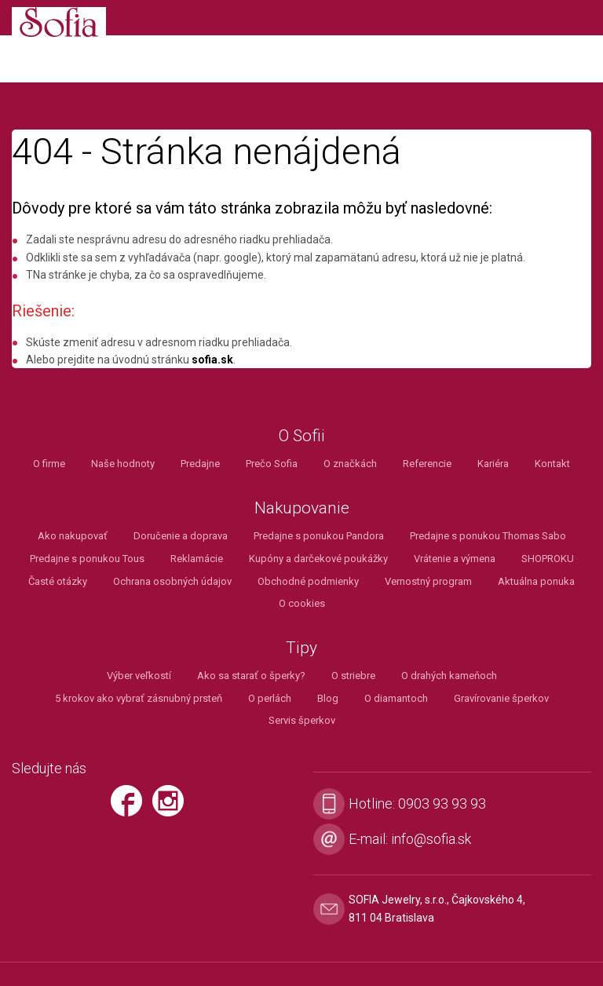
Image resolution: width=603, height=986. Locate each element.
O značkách (350, 463)
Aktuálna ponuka (536, 581)
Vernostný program (428, 581)
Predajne (200, 463)
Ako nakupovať (73, 536)
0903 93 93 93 (442, 803)
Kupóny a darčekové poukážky (318, 558)
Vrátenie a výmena (454, 558)
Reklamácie (196, 558)
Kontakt (552, 463)
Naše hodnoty (123, 463)
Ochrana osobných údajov (172, 581)
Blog (327, 698)
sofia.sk (212, 359)
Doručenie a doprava (180, 536)
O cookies (302, 603)
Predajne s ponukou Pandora (319, 536)
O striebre (353, 675)
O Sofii (302, 436)
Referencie (427, 463)
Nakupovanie (301, 508)
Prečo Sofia (272, 463)
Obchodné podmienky (308, 581)
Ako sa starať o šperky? (251, 675)
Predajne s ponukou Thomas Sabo (488, 536)
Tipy (301, 648)
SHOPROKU (547, 558)
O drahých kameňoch (449, 675)
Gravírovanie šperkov (501, 698)
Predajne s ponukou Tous (87, 558)
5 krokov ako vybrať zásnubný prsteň (138, 698)
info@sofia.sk (431, 839)
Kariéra (493, 463)
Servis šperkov (302, 720)
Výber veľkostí (139, 675)
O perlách (269, 698)
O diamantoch (396, 698)
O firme (49, 463)
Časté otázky (57, 581)
